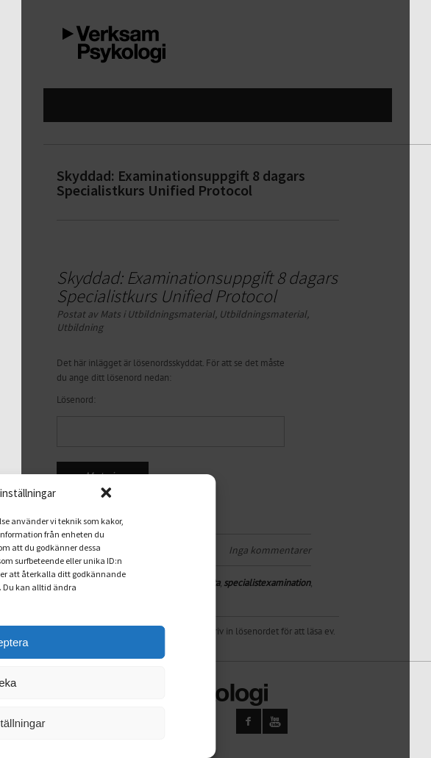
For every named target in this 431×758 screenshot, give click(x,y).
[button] (132, 492)
